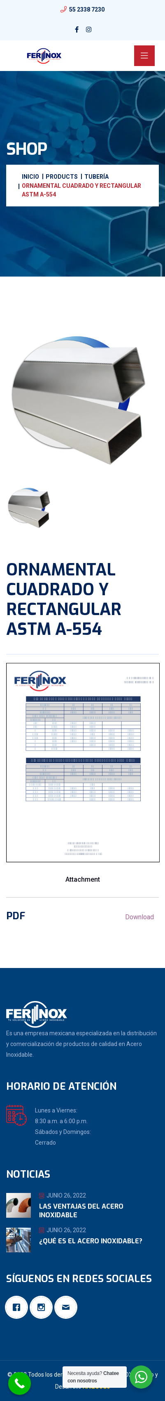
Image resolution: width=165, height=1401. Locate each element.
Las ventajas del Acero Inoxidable (81, 1210)
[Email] (68, 1307)
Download (139, 917)
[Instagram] (43, 1307)
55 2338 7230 (87, 9)
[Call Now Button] (19, 1383)
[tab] (30, 507)
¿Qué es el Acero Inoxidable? (90, 1241)
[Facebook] (18, 1307)
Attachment (82, 879)
